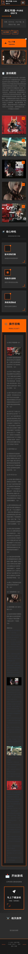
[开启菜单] (23, 2)
